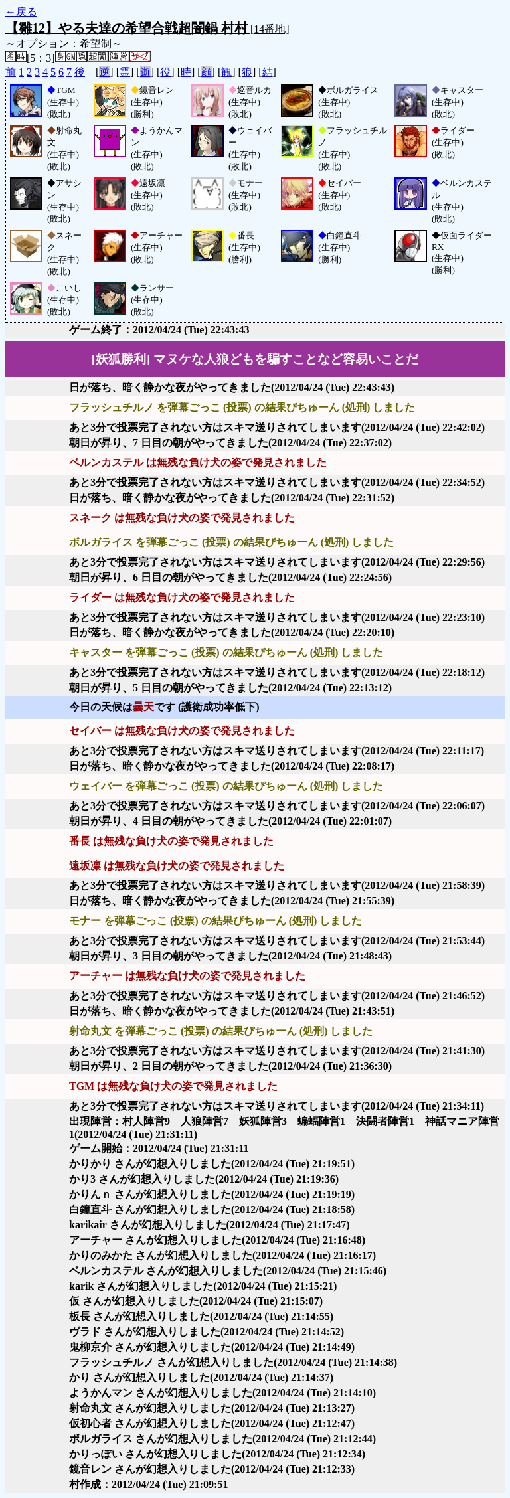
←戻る (21, 11)
